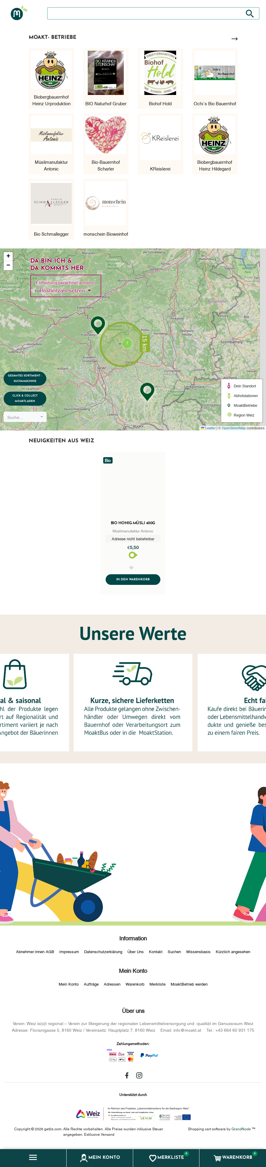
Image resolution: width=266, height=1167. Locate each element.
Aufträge (91, 985)
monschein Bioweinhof (106, 233)
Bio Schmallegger (51, 233)
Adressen (112, 985)
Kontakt (156, 953)
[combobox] (28, 417)
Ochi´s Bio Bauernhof (215, 103)
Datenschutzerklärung (103, 953)
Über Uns (135, 953)
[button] (33, 1158)
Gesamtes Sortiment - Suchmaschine (28, 377)
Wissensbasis (198, 953)
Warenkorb (135, 985)
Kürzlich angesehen (233, 953)
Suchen (174, 953)
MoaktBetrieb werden (189, 985)
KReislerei (160, 168)
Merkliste (157, 985)
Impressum (69, 953)
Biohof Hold (160, 103)
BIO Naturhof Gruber (105, 103)
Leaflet (208, 428)
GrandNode (241, 1130)
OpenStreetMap (234, 428)
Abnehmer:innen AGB (35, 953)
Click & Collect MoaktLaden (28, 398)
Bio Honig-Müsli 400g (133, 523)
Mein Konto (69, 985)
